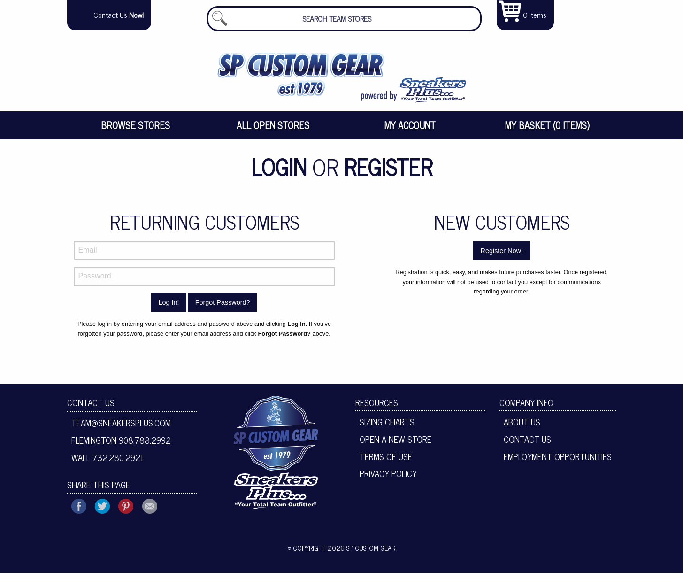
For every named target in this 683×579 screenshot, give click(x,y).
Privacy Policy (388, 479)
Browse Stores (135, 131)
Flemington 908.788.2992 (121, 446)
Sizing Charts (387, 428)
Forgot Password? (222, 308)
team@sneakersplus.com (121, 429)
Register (388, 172)
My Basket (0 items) (547, 131)
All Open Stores (273, 131)
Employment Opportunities (558, 462)
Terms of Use (386, 462)
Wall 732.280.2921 (107, 463)
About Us (522, 428)
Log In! (168, 308)
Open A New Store (395, 445)
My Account (410, 131)
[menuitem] (136, 131)
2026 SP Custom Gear (361, 553)
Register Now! (502, 257)
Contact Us (91, 408)
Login (279, 172)
